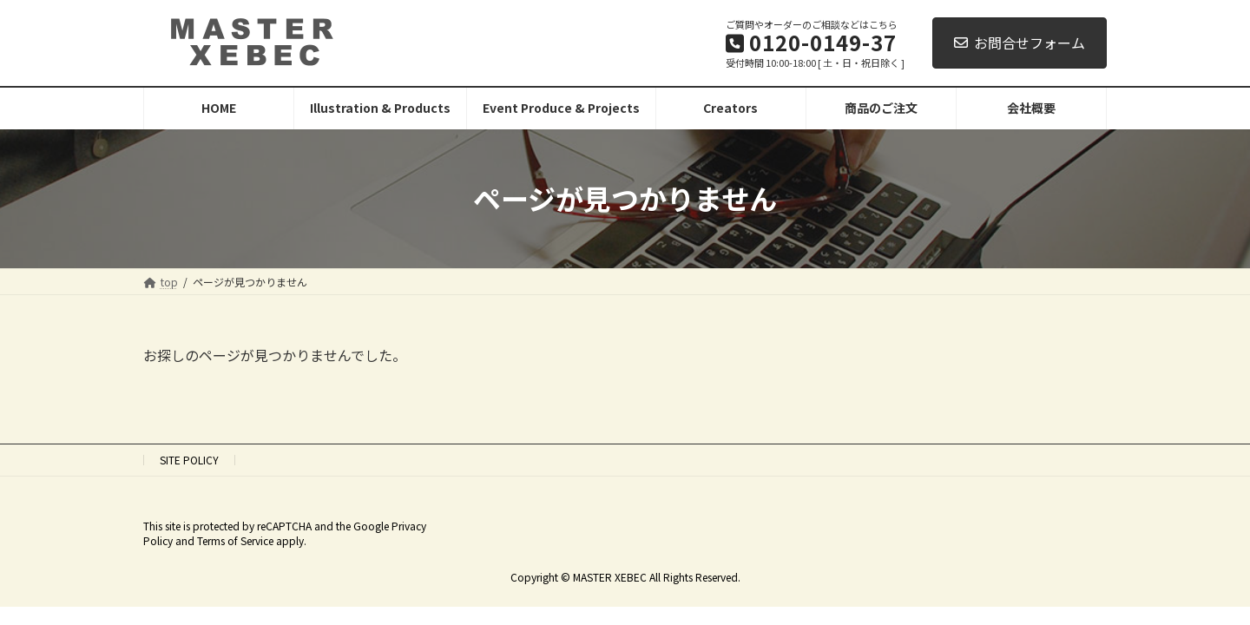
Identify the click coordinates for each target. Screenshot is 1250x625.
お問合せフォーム (1019, 42)
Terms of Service (235, 540)
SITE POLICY (189, 459)
